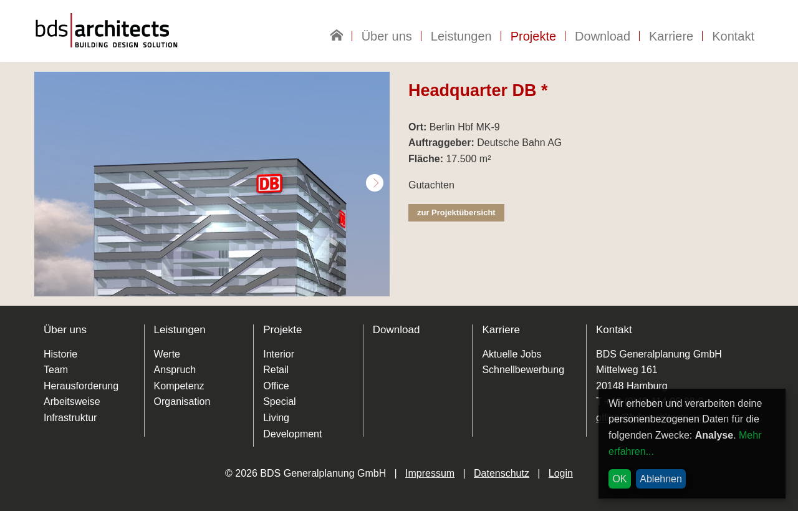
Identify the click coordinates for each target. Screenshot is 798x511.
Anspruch (175, 369)
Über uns (387, 36)
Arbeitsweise (72, 401)
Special (279, 401)
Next (374, 183)
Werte (167, 354)
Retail (276, 369)
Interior (278, 354)
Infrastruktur (70, 417)
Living (276, 417)
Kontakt (733, 36)
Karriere (671, 36)
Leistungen (461, 36)
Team (56, 369)
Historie (60, 354)
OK (619, 479)
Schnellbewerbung (523, 369)
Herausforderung (81, 386)
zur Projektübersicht (456, 212)
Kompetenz (179, 386)
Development (292, 434)
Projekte (533, 36)
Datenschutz (501, 473)
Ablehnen (661, 479)
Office (276, 386)
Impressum (429, 473)
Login (561, 473)
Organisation (182, 401)
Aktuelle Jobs (511, 354)
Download (602, 36)
